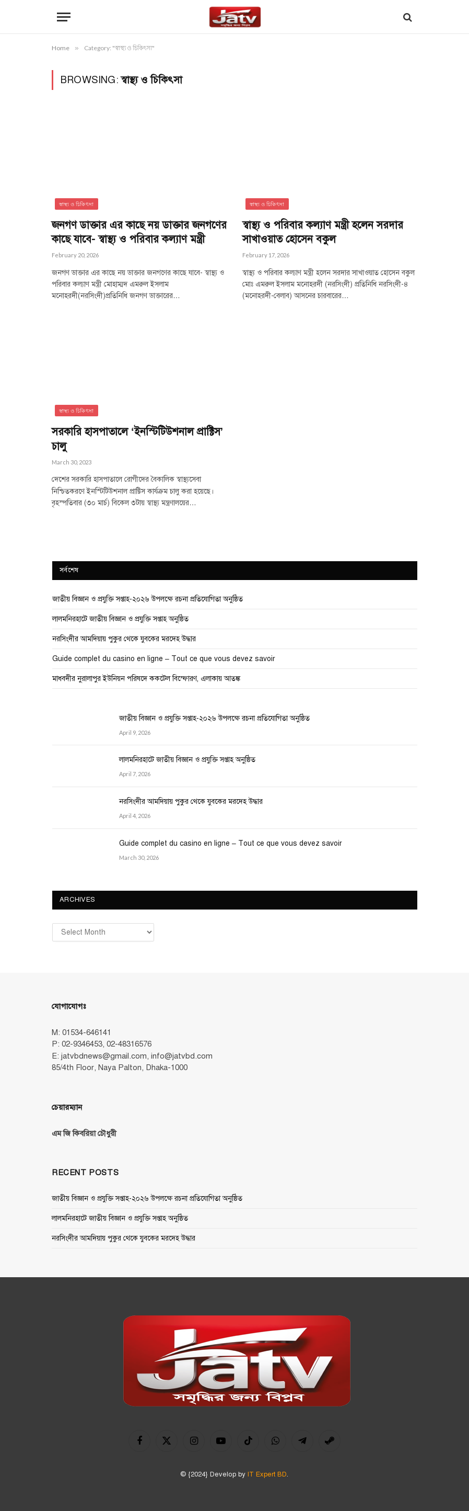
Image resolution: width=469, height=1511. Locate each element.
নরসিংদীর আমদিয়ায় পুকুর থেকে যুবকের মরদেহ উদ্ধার (124, 638)
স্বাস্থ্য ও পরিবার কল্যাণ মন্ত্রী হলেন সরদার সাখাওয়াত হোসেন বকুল (322, 232)
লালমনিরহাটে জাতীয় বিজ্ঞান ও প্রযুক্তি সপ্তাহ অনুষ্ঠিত (120, 619)
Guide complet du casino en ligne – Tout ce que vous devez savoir (163, 658)
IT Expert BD (267, 1474)
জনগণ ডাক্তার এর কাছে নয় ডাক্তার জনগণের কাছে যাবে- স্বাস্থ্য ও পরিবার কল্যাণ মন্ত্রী (139, 232)
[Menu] (64, 17)
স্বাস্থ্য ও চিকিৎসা (76, 204)
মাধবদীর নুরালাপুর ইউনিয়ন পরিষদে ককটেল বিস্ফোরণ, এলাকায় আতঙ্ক (146, 678)
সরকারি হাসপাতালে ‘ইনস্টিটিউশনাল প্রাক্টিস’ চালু (137, 438)
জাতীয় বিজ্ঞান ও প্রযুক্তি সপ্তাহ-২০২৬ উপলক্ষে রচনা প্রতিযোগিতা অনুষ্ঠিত (147, 599)
